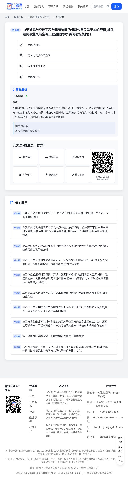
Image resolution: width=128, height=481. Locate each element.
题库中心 (18, 17)
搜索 (31, 411)
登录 (116, 6)
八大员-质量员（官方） (39, 17)
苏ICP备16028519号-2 (69, 473)
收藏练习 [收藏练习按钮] (51, 174)
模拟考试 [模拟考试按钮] (51, 157)
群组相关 (68, 6)
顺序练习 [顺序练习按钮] (25, 157)
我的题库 (83, 6)
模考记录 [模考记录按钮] (78, 174)
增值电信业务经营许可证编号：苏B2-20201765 (54, 467)
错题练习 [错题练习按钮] (78, 157)
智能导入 (39, 6)
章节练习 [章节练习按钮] (25, 174)
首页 (26, 6)
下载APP (53, 6)
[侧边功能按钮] (120, 449)
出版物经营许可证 (89, 467)
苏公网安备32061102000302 (97, 473)
